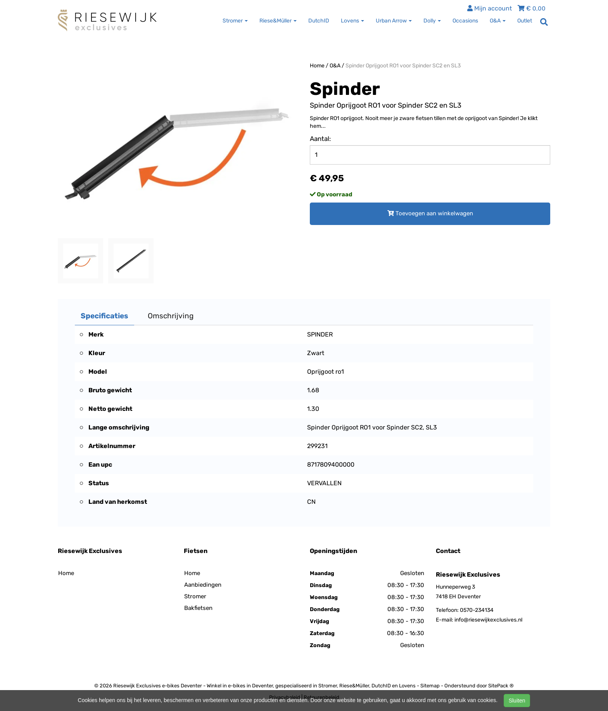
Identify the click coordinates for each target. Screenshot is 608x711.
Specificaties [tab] (104, 315)
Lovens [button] (352, 20)
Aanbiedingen (202, 584)
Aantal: (320, 139)
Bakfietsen (198, 608)
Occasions (465, 20)
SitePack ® (501, 686)
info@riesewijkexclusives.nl (488, 620)
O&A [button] (498, 20)
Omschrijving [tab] (170, 315)
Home (317, 65)
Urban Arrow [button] (394, 20)
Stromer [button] (235, 20)
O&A (335, 65)
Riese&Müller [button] (278, 20)
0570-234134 (477, 610)
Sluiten (517, 700)
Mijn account (489, 8)
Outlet (524, 20)
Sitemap (430, 686)
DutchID (318, 20)
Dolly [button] (432, 20)
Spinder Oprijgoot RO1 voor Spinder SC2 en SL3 (403, 65)
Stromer (195, 596)
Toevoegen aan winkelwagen (430, 213)
